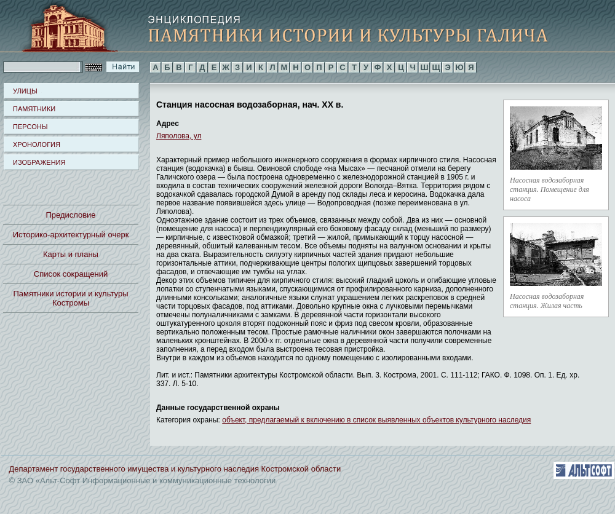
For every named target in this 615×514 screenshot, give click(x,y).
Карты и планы (70, 254)
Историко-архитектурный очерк (71, 234)
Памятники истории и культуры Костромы (71, 298)
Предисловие (70, 214)
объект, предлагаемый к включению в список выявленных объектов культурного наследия (376, 420)
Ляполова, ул (178, 136)
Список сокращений (71, 274)
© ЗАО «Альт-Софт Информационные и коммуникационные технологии (142, 480)
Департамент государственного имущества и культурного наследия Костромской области (175, 468)
